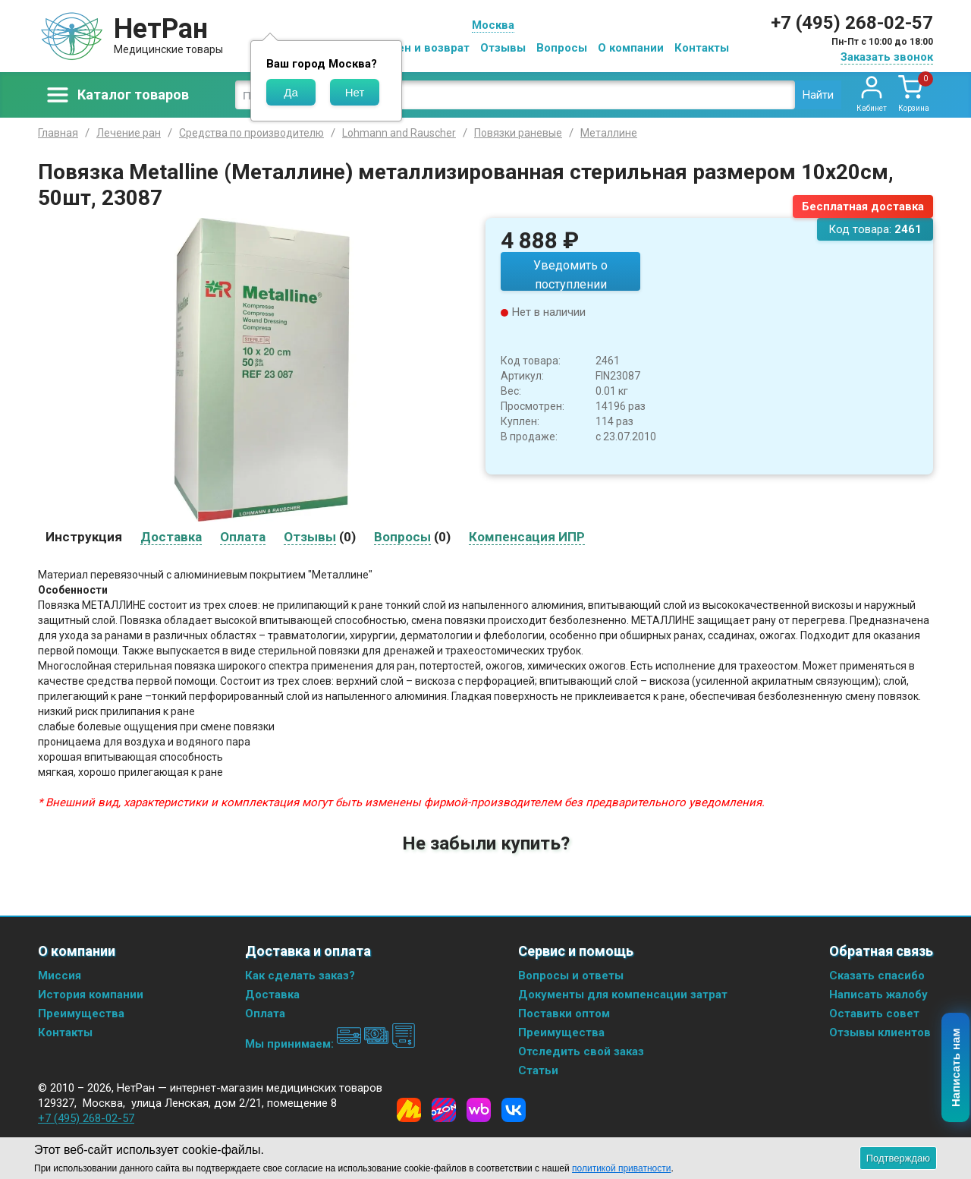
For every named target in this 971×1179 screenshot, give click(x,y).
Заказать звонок (887, 57)
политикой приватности (621, 1168)
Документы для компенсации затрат (622, 994)
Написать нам (956, 1068)
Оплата (265, 1013)
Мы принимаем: (330, 1044)
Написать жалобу (878, 994)
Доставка (272, 994)
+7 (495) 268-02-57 (852, 22)
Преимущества (81, 1013)
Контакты (701, 48)
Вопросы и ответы (571, 975)
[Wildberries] (479, 1110)
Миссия (59, 975)
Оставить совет (874, 1013)
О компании (631, 48)
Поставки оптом (564, 1013)
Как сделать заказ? (300, 975)
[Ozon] (444, 1110)
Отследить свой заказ (581, 1051)
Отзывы (503, 48)
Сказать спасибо (877, 975)
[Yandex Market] (409, 1110)
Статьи (538, 1070)
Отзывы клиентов (880, 1032)
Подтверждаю (898, 1158)
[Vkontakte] (513, 1110)
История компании (90, 994)
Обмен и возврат (422, 48)
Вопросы (561, 48)
